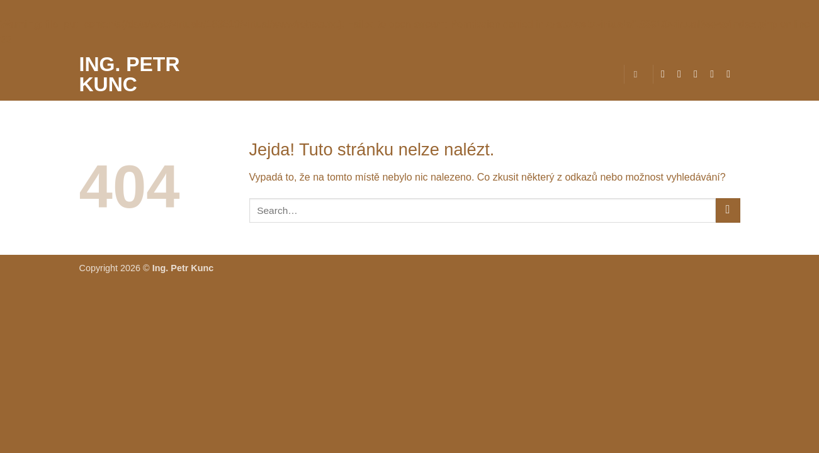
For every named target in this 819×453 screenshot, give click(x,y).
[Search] (638, 74)
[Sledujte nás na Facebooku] (666, 73)
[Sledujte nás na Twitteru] (699, 73)
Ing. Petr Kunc (129, 74)
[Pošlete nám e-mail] (715, 73)
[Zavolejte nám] (731, 73)
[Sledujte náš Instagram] (682, 73)
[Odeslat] (728, 210)
